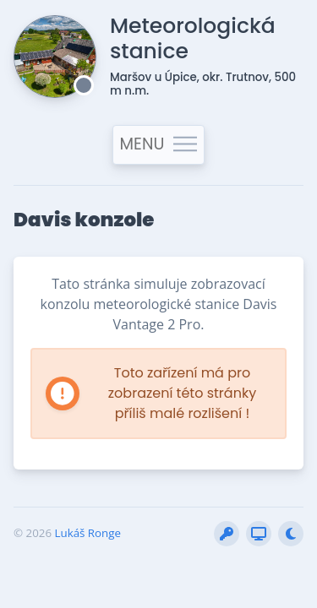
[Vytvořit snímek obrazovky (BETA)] (258, 533)
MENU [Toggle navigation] (159, 145)
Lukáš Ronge (88, 532)
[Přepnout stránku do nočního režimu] (290, 533)
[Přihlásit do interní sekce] (226, 533)
